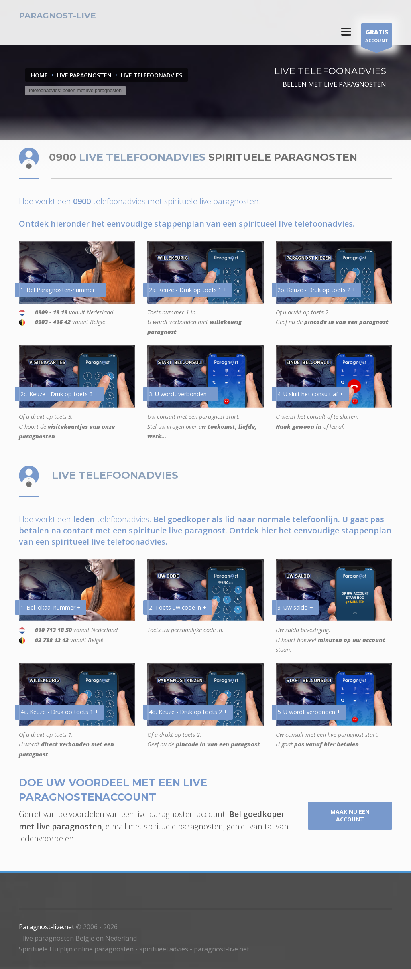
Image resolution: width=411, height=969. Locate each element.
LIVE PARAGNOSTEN (84, 75)
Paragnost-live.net (46, 926)
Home (39, 75)
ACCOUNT (376, 37)
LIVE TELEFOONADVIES (151, 75)
